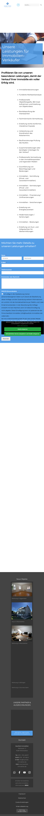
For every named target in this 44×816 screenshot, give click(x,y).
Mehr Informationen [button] (22, 326)
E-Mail (3, 262)
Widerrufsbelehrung (22, 806)
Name (3, 255)
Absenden (6, 338)
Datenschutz (22, 798)
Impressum (22, 794)
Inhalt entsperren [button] (23, 329)
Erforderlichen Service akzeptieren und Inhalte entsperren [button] (22, 334)
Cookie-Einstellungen (22, 802)
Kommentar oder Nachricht (10, 277)
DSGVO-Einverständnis (9, 291)
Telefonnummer (6, 269)
